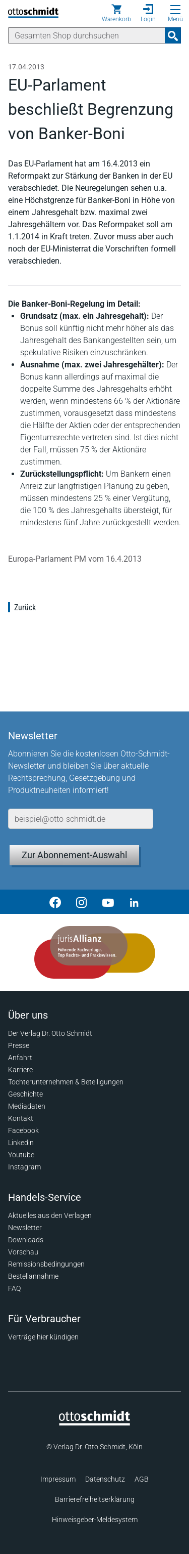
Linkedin (21, 1143)
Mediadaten (26, 1106)
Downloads (25, 1240)
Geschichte (25, 1094)
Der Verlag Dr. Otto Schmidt (50, 1033)
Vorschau (23, 1252)
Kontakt (20, 1118)
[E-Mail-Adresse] (80, 819)
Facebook (23, 1130)
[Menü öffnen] (175, 9)
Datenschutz (105, 1479)
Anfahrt (20, 1058)
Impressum (58, 1479)
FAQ (14, 1288)
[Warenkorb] (116, 13)
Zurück (25, 607)
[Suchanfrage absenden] (173, 35)
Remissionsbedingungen (46, 1264)
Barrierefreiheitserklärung (95, 1499)
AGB (142, 1479)
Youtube (21, 1155)
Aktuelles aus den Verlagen (50, 1215)
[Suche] (86, 35)
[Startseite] (94, 1423)
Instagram (24, 1167)
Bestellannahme (33, 1276)
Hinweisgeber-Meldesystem (95, 1520)
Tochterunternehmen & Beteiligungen (65, 1082)
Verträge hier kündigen (43, 1337)
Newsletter (25, 1228)
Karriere (20, 1070)
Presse (18, 1045)
